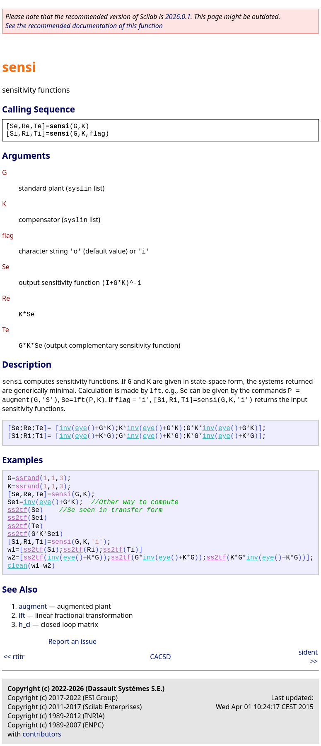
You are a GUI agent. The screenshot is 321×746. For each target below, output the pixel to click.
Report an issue (72, 641)
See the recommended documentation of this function (84, 25)
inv (65, 428)
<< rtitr (13, 656)
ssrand (27, 478)
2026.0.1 (178, 16)
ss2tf (17, 510)
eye (81, 428)
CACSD (160, 656)
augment (33, 606)
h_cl (25, 624)
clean (17, 566)
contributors (42, 734)
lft (22, 615)
